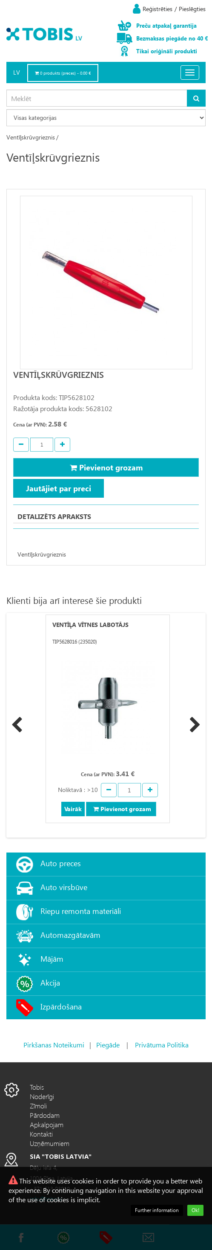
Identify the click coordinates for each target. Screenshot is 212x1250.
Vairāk (73, 809)
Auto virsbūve (63, 887)
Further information (157, 1210)
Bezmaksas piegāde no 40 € (172, 38)
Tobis (37, 1086)
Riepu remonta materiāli (80, 910)
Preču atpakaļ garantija (166, 25)
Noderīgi (42, 1096)
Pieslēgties (192, 9)
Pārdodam (45, 1115)
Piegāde (108, 1044)
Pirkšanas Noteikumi (53, 1044)
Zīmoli (38, 1105)
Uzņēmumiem (49, 1143)
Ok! (195, 1210)
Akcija (50, 982)
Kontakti (41, 1133)
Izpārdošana (61, 1006)
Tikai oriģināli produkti (166, 51)
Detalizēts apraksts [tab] (54, 516)
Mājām (51, 958)
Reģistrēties (157, 9)
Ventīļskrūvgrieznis (30, 137)
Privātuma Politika (162, 1044)
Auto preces (60, 863)
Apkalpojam (46, 1124)
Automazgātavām (70, 934)
